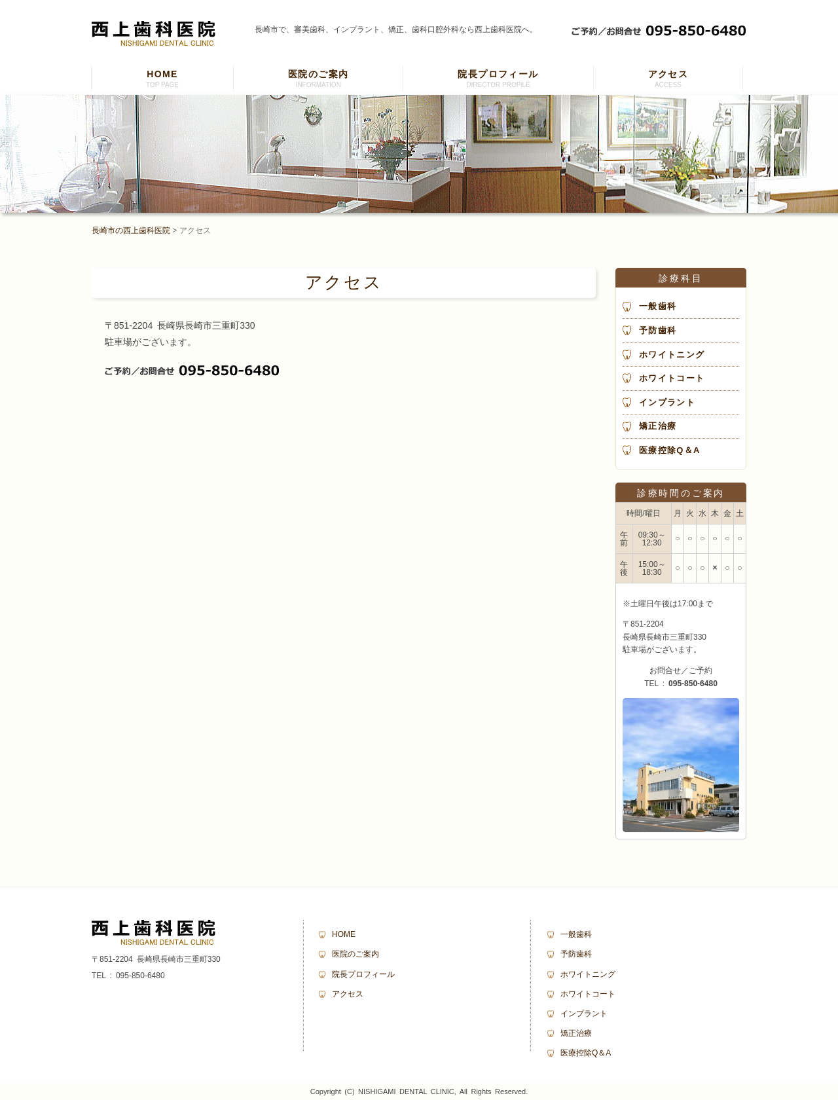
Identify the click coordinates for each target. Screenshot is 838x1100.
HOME (162, 80)
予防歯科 (657, 330)
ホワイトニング (671, 354)
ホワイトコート (671, 378)
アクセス (668, 80)
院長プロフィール (498, 80)
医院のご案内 (318, 80)
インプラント (667, 402)
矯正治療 (657, 426)
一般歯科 (657, 306)
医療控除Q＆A (670, 450)
